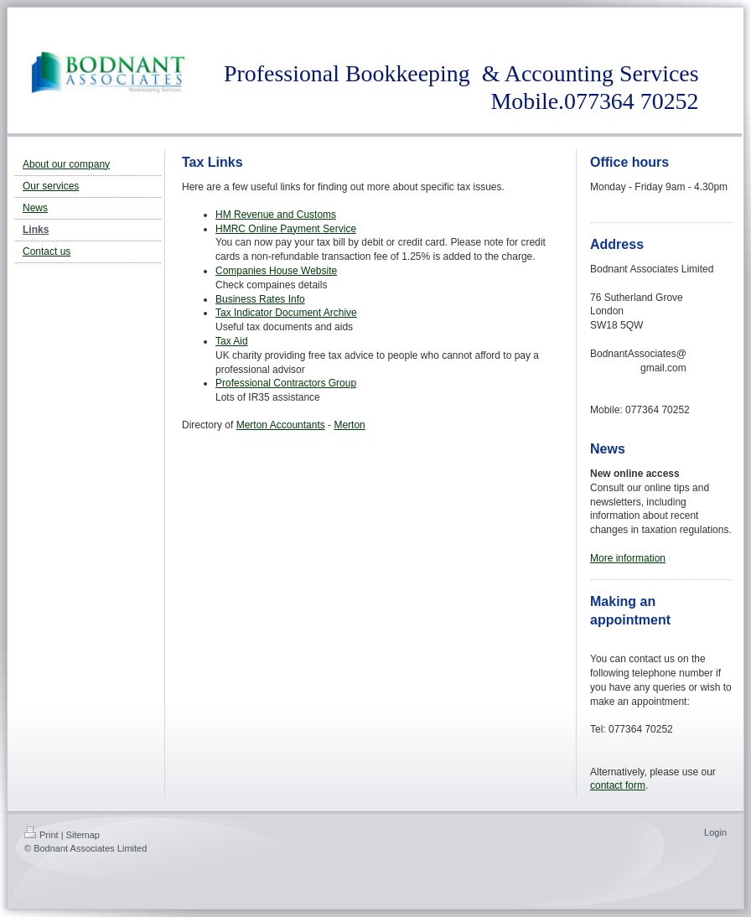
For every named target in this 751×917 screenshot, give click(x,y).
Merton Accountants (280, 425)
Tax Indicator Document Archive (286, 313)
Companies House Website (276, 271)
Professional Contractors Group (285, 383)
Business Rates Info (260, 299)
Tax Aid (231, 341)
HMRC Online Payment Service (285, 229)
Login (715, 832)
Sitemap (83, 835)
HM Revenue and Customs (275, 214)
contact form (617, 785)
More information (628, 558)
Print (41, 835)
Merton (349, 425)
